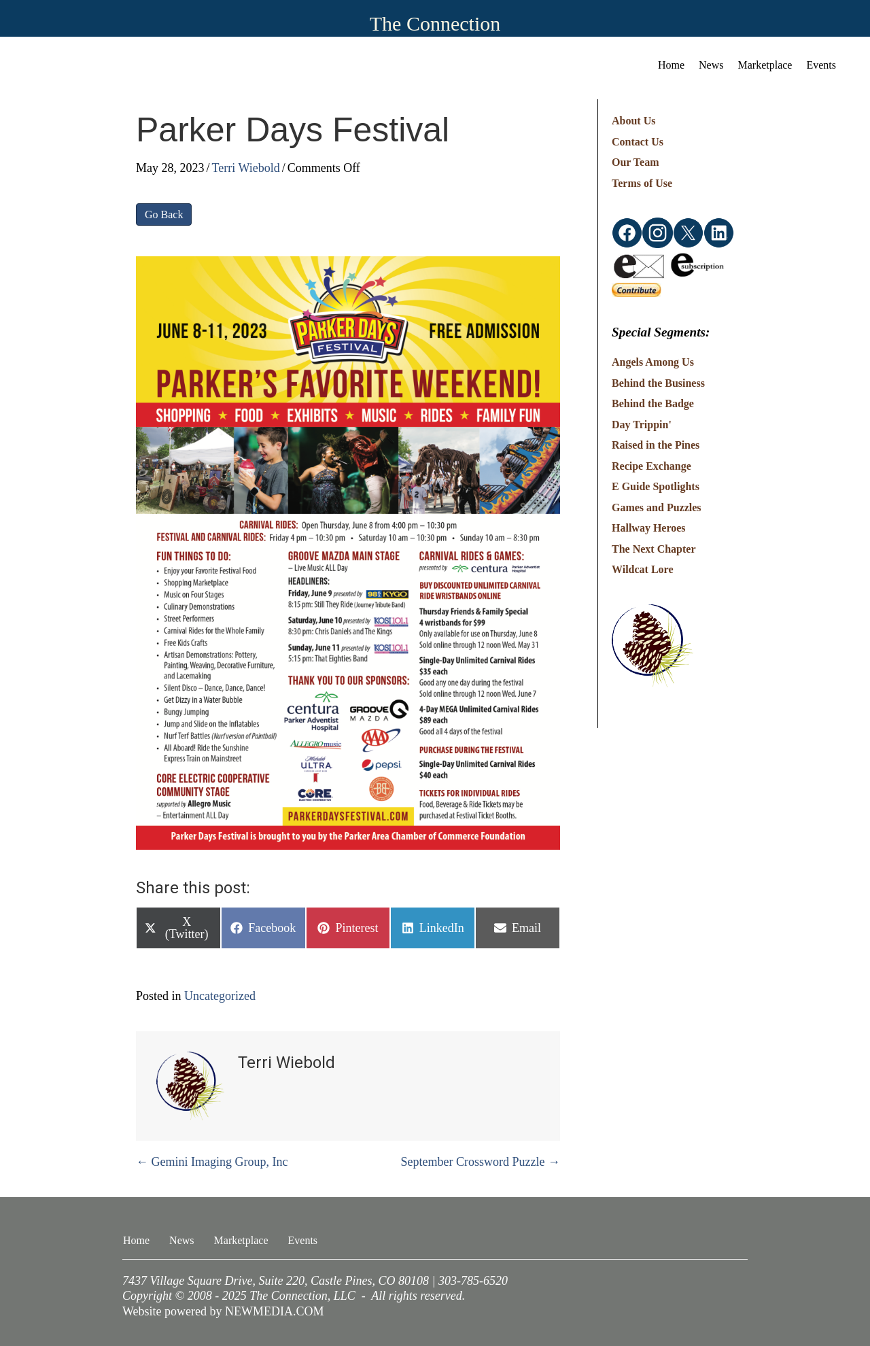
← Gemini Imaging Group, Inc (212, 1162)
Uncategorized (220, 996)
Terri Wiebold (246, 168)
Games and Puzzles (656, 507)
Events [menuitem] (821, 65)
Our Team (635, 162)
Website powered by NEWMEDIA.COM (223, 1311)
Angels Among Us (653, 362)
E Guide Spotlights (655, 486)
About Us (633, 120)
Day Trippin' (642, 424)
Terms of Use (642, 183)
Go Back (164, 214)
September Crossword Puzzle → (480, 1162)
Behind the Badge (653, 403)
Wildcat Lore (643, 569)
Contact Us (637, 142)
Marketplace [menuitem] (765, 65)
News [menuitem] (711, 65)
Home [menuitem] (671, 65)
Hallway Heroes (649, 528)
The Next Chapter (654, 549)
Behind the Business (658, 383)
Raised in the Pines (655, 445)
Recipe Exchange (651, 466)
